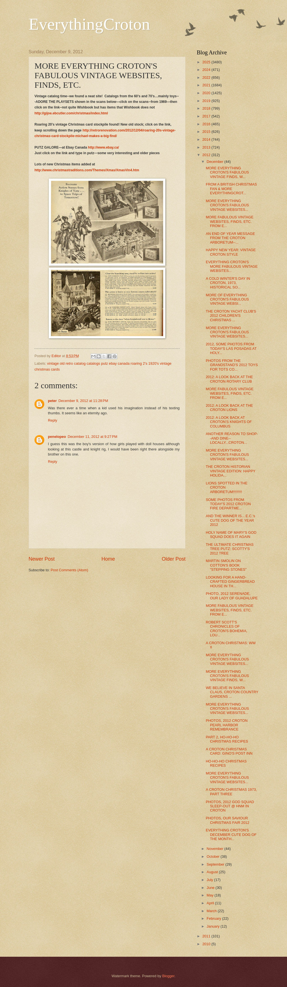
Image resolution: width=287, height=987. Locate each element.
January (213, 926)
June (211, 888)
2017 (206, 116)
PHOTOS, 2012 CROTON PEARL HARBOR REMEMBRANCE (226, 724)
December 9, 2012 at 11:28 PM (83, 401)
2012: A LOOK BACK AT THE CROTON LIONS (229, 407)
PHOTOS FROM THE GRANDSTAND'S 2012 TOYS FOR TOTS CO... (232, 365)
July (210, 880)
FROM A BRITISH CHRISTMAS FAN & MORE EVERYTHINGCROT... (231, 188)
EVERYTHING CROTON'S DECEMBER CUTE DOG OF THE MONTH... (231, 834)
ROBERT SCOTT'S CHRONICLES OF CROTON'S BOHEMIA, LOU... (226, 628)
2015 (206, 132)
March (212, 911)
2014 (206, 139)
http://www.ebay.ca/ (103, 147)
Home (108, 559)
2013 (206, 147)
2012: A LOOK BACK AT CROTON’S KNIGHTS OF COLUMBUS (229, 421)
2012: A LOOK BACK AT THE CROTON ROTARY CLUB (229, 379)
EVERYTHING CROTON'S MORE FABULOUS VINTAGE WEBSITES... (232, 266)
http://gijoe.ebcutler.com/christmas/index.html (71, 113)
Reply (52, 420)
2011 (206, 936)
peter (52, 401)
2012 (206, 155)
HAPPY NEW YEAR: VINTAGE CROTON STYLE (231, 252)
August (213, 872)
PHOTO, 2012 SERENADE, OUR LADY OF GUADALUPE (232, 595)
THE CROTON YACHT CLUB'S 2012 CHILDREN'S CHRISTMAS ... (231, 315)
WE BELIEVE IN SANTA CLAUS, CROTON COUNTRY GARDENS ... (232, 692)
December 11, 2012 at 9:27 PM (92, 436)
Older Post (174, 559)
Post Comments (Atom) (69, 570)
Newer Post (42, 559)
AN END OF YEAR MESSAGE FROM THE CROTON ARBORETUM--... (230, 238)
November (215, 849)
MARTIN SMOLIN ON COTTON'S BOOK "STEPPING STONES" (226, 565)
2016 (206, 124)
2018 (206, 108)
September (216, 864)
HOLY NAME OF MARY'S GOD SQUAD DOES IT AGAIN (231, 534)
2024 (206, 70)
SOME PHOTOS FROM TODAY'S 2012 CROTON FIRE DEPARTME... (228, 504)
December (215, 162)
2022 (206, 77)
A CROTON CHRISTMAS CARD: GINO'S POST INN (229, 751)
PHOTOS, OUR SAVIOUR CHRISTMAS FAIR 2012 (227, 820)
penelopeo (57, 436)
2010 (206, 944)
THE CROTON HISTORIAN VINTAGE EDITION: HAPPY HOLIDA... (230, 470)
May (210, 895)
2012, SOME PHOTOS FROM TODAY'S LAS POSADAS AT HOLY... (231, 348)
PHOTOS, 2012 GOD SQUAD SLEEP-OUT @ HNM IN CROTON (230, 806)
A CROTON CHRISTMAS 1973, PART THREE (231, 791)
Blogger (168, 976)
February (214, 918)
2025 (206, 62)
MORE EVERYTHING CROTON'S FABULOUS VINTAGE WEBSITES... (227, 205)
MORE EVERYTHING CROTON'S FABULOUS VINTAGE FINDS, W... (227, 172)
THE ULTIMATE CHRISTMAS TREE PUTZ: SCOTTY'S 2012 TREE (229, 548)
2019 (206, 101)
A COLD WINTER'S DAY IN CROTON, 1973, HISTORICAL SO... (228, 282)
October (213, 856)
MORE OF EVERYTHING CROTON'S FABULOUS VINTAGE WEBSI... (227, 299)
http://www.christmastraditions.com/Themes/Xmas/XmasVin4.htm (86, 170)
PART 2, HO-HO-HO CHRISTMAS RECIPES (227, 739)
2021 (206, 85)
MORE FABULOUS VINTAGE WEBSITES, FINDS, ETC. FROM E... (229, 221)
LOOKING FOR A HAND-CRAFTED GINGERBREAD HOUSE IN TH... (230, 581)
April (211, 903)
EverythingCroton (89, 24)
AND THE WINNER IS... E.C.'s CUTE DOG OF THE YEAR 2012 (230, 520)
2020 (206, 93)
